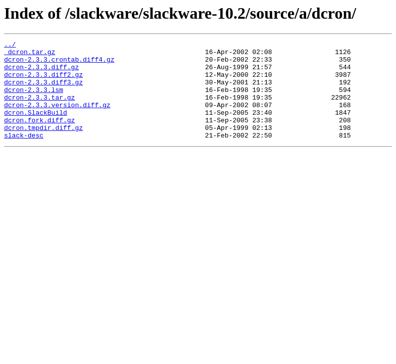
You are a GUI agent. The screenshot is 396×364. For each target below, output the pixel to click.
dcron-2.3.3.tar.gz (39, 109)
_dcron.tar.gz (29, 54)
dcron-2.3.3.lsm (33, 100)
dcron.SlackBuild (35, 127)
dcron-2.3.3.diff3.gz (43, 91)
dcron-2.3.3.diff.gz (41, 72)
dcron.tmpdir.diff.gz (43, 145)
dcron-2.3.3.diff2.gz (43, 81)
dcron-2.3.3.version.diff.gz (57, 118)
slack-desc (23, 154)
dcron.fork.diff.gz (39, 136)
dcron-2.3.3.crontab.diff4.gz (59, 63)
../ (10, 45)
